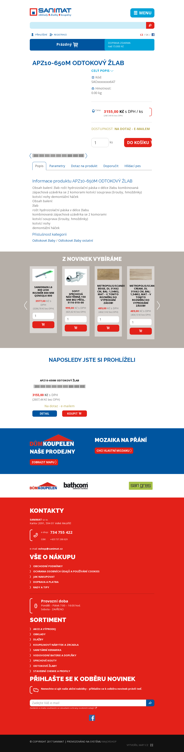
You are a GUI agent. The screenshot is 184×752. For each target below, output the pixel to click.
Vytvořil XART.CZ (140, 745)
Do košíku (139, 142)
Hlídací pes (132, 166)
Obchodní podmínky (48, 566)
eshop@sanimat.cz (50, 548)
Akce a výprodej (44, 629)
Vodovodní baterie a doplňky (54, 655)
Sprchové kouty (45, 660)
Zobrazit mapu (44, 462)
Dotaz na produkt (84, 166)
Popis (39, 166)
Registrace (58, 34)
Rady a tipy (41, 587)
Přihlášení (39, 34)
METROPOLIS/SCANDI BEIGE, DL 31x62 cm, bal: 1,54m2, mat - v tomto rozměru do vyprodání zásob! (111, 294)
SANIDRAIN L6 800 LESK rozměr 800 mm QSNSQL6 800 (43, 291)
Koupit (74, 413)
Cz (141, 34)
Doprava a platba (46, 582)
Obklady (39, 634)
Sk (147, 34)
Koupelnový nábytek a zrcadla (56, 644)
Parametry (57, 166)
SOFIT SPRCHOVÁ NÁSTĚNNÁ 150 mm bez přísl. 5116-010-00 (76, 296)
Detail (44, 413)
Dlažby (38, 639)
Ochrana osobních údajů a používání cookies (66, 571)
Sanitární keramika (47, 650)
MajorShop (109, 741)
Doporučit (111, 166)
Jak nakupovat (44, 576)
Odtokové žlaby (43, 240)
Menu (142, 13)
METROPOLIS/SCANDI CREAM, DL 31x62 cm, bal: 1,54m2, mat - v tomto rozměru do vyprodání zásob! (143, 295)
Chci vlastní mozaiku (114, 451)
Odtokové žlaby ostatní (75, 240)
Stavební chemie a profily (51, 671)
